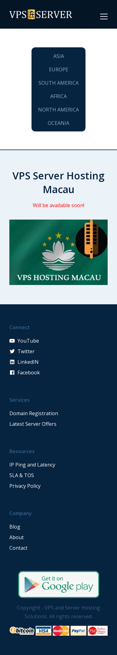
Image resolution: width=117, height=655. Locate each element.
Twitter (22, 351)
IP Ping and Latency (32, 464)
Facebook (24, 372)
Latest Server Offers (32, 423)
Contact (18, 547)
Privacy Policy (25, 485)
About (16, 537)
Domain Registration (33, 413)
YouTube (24, 340)
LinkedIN (24, 361)
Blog (14, 526)
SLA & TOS (21, 475)
